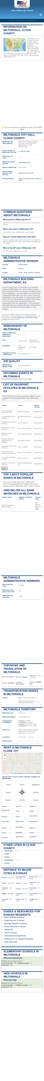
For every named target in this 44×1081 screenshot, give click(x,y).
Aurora (20, 777)
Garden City (20, 899)
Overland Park (20, 877)
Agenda (32, 828)
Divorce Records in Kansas (15, 926)
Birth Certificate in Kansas (14, 917)
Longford (33, 777)
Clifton (18, 816)
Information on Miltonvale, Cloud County (17, 30)
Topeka (18, 883)
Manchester (19, 821)
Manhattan (33, 888)
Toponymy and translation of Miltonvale (15, 669)
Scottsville (32, 836)
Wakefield (19, 833)
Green (4, 833)
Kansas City (33, 877)
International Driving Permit (15, 936)
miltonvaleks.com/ (9, 57)
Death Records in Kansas (14, 920)
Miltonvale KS (31, 20)
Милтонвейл (20, 684)
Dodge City (33, 899)
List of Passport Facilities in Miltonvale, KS (21, 388)
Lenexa (18, 889)
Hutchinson (19, 893)
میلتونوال (25, 677)
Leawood (5, 899)
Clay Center (33, 816)
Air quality (11, 361)
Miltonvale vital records (26, 173)
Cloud (20, 272)
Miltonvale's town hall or (25, 317)
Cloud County (20, 20)
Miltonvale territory (19, 709)
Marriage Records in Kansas (15, 923)
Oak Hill (27, 777)
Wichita (4, 877)
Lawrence (32, 882)
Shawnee (5, 888)
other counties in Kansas (32, 272)
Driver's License (10, 933)
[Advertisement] (22, 92)
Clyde (18, 811)
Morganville (6, 778)
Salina (4, 893)
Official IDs (8, 930)
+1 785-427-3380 (24, 151)
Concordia (5, 821)
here (22, 129)
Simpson (11, 677)
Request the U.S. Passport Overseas (18, 939)
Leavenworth (33, 893)
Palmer (31, 833)
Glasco (4, 828)
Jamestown (19, 836)
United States (22, 264)
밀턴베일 (11, 683)
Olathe (4, 883)
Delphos (8, 800)
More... (4, 468)
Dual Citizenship (10, 942)
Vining (31, 811)
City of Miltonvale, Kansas (22, 10)
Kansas (11, 20)
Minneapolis (33, 821)
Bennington (19, 827)
